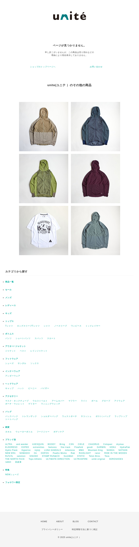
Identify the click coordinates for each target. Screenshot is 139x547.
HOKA (113, 447)
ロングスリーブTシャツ (28, 326)
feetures (52, 447)
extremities (38, 447)
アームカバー (58, 401)
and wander (22, 444)
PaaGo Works (60, 453)
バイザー (45, 388)
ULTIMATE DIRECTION (58, 459)
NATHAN (122, 450)
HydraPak (125, 447)
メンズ (8, 297)
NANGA (111, 450)
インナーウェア (12, 371)
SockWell (68, 456)
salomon (21, 456)
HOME (44, 521)
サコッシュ (86, 416)
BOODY (52, 444)
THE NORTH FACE (15, 459)
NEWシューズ (12, 474)
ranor (97, 453)
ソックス (34, 363)
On (35, 453)
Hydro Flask (11, 450)
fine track (65, 447)
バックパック (11, 416)
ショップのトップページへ (43, 67)
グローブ (106, 401)
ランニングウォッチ (50, 404)
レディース (10, 305)
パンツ (8, 338)
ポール (94, 401)
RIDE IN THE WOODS (115, 453)
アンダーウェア (12, 376)
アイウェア (119, 401)
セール (8, 290)
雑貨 (7, 427)
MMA (81, 450)
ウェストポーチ (69, 416)
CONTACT (93, 521)
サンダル (22, 363)
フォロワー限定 (12, 482)
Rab (73, 453)
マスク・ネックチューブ (17, 401)
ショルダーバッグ (49, 416)
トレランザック (29, 416)
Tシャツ (9, 326)
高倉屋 (18, 462)
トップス (9, 321)
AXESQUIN (38, 444)
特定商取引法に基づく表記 (84, 529)
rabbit (8, 462)
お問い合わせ (96, 67)
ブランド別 (10, 439)
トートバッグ (11, 419)
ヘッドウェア (11, 384)
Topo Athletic (35, 459)
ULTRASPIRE (80, 459)
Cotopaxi (107, 444)
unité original (98, 459)
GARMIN (101, 447)
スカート (51, 338)
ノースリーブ (60, 326)
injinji (37, 450)
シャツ (47, 326)
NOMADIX (25, 453)
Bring (62, 444)
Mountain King (95, 450)
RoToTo (9, 456)
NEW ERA (10, 453)
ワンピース (76, 326)
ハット (21, 388)
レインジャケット (38, 351)
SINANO (34, 456)
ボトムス (9, 334)
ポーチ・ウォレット (14, 404)
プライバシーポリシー (52, 529)
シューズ (9, 363)
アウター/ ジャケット (15, 346)
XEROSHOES (116, 459)
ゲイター (32, 404)
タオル (8, 432)
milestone (70, 450)
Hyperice (26, 450)
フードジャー (43, 432)
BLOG (76, 521)
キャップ (9, 388)
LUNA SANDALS (52, 450)
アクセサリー (11, 396)
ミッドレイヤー (93, 326)
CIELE (81, 444)
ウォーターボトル (24, 432)
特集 (7, 470)
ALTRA (8, 444)
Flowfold (78, 447)
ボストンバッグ (103, 416)
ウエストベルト (40, 401)
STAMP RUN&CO (51, 456)
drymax (120, 444)
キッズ (8, 313)
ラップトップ (121, 416)
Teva (107, 456)
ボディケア (58, 432)
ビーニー (32, 388)
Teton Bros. (95, 456)
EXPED (25, 447)
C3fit (71, 444)
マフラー (72, 401)
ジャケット (10, 351)
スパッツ (39, 338)
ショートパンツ (23, 338)
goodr (90, 447)
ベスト (23, 351)
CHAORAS (93, 444)
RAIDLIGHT (85, 453)
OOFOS (45, 453)
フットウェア (11, 359)
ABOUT (60, 521)
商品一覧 (9, 282)
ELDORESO (11, 447)
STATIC (81, 456)
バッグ (8, 412)
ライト (84, 401)
